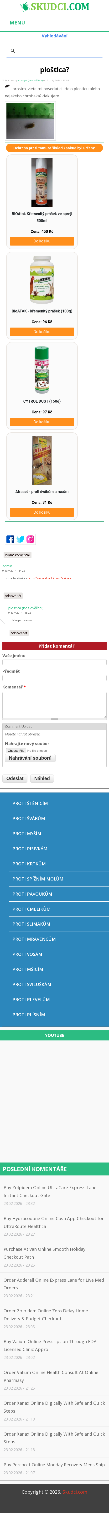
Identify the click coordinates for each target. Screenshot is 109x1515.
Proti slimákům (31, 924)
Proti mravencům (34, 939)
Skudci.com (74, 1492)
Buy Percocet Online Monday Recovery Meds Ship (54, 1465)
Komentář (14, 687)
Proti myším (26, 833)
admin (7, 566)
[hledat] (54, 51)
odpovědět (13, 595)
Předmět (11, 671)
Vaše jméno (14, 655)
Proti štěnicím (30, 803)
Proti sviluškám (31, 984)
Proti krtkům (29, 864)
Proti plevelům (31, 999)
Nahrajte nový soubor (27, 743)
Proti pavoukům (32, 894)
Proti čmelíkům (31, 909)
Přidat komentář (17, 555)
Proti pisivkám (29, 848)
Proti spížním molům (37, 879)
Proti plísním (28, 1014)
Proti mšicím (27, 969)
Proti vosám (27, 954)
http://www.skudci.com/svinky (49, 578)
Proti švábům (28, 818)
